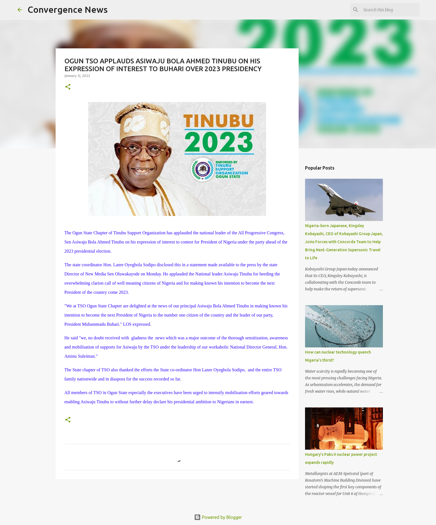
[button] (68, 87)
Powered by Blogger (218, 517)
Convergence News (68, 9)
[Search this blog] (390, 9)
